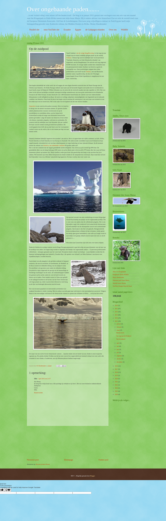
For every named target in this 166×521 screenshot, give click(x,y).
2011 (116, 308)
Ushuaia (68, 58)
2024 (116, 388)
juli (118, 352)
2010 (116, 305)
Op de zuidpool (120, 339)
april (118, 343)
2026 (116, 394)
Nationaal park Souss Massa (121, 280)
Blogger (92, 476)
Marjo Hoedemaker (118, 277)
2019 (116, 375)
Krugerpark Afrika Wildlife (121, 274)
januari (119, 324)
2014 (116, 318)
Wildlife (124, 29)
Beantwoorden (38, 393)
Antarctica (32, 106)
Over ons (113, 29)
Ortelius (88, 71)
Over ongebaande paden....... (63, 9)
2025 (116, 391)
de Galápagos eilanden (95, 29)
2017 (116, 369)
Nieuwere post (33, 460)
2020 (116, 378)
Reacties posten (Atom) (43, 464)
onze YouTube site (51, 29)
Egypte (78, 29)
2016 (116, 366)
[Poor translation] (7, 490)
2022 (116, 385)
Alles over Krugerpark (119, 272)
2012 (116, 312)
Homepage (68, 460)
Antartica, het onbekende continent (54, 145)
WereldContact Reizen (119, 283)
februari (119, 327)
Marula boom (120, 333)
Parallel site (34, 29)
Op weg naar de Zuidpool (123, 336)
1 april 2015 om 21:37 (44, 378)
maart (118, 330)
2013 (116, 315)
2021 (116, 382)
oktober (119, 359)
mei (118, 346)
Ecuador (67, 29)
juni (118, 349)
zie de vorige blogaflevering (85, 53)
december (120, 362)
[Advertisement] (68, 442)
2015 (116, 321)
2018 (116, 372)
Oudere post (103, 460)
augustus (119, 356)
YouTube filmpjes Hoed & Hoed (122, 286)
